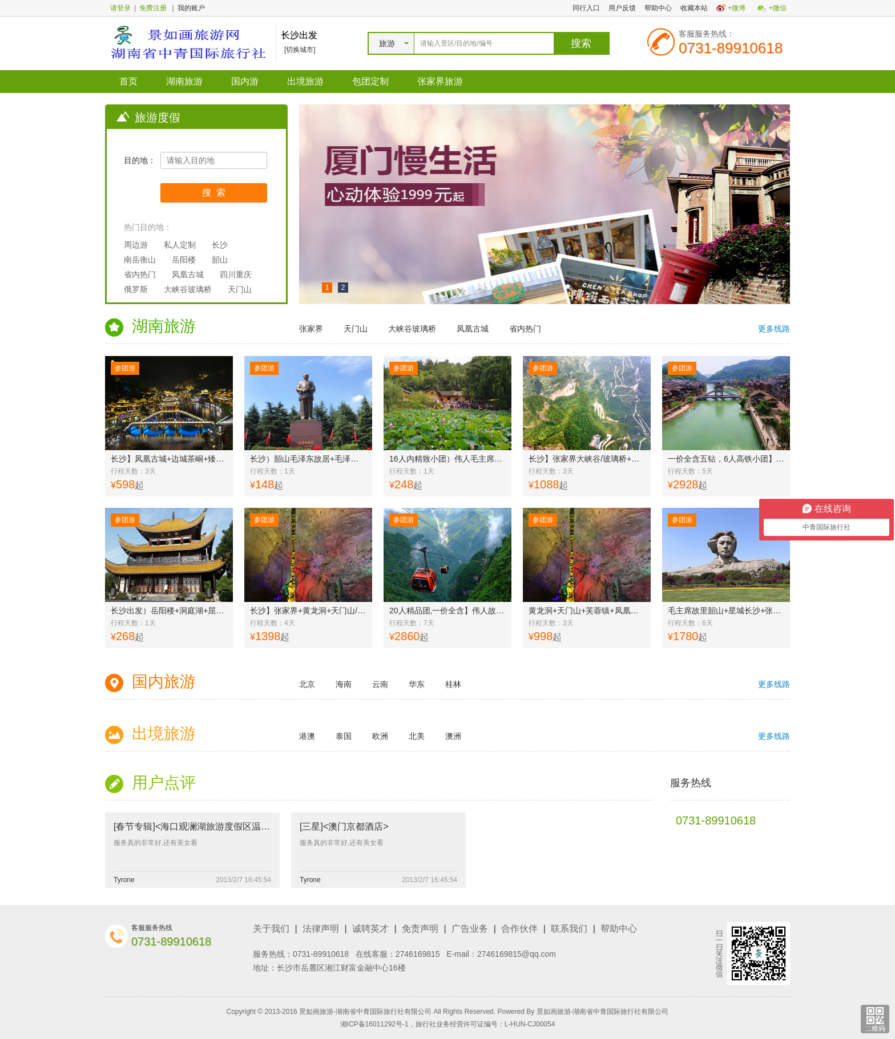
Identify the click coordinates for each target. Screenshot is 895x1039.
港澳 (307, 736)
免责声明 (420, 928)
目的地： (140, 160)
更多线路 (774, 328)
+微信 (778, 8)
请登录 (120, 8)
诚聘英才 (370, 928)
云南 (380, 684)
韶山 (220, 259)
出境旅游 (305, 81)
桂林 (453, 684)
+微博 (736, 8)
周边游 (136, 244)
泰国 (344, 736)
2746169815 (418, 954)
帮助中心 (658, 8)
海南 (344, 684)
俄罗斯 (136, 289)
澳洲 (453, 736)
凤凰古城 (188, 274)
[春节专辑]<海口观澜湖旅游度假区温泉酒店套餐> (213, 826)
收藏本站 (694, 8)
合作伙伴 (519, 928)
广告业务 (469, 928)
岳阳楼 (184, 259)
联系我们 (569, 928)
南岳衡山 (140, 259)
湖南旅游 (184, 81)
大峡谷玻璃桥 (188, 289)
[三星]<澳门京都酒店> (344, 826)
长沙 (220, 244)
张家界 (311, 328)
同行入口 (586, 8)
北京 (307, 684)
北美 (417, 736)
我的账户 (191, 8)
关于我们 (271, 928)
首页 (128, 81)
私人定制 (180, 244)
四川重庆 (236, 274)
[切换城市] (300, 50)
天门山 (240, 289)
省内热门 (140, 274)
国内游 (245, 81)
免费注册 (153, 8)
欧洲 (380, 736)
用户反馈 (622, 8)
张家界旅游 (440, 81)
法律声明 (321, 928)
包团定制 (370, 81)
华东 (417, 684)
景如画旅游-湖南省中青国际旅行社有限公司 (603, 1012)
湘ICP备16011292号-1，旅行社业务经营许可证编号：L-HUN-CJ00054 (447, 1024)
